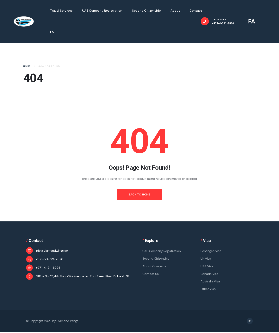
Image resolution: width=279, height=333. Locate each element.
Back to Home (139, 194)
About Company (154, 267)
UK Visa (206, 259)
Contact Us (150, 274)
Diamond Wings (68, 322)
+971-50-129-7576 (49, 259)
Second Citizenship (156, 259)
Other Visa (208, 290)
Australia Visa (210, 282)
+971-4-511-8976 (48, 268)
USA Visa (207, 267)
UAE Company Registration (161, 251)
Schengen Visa (211, 251)
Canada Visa (209, 274)
